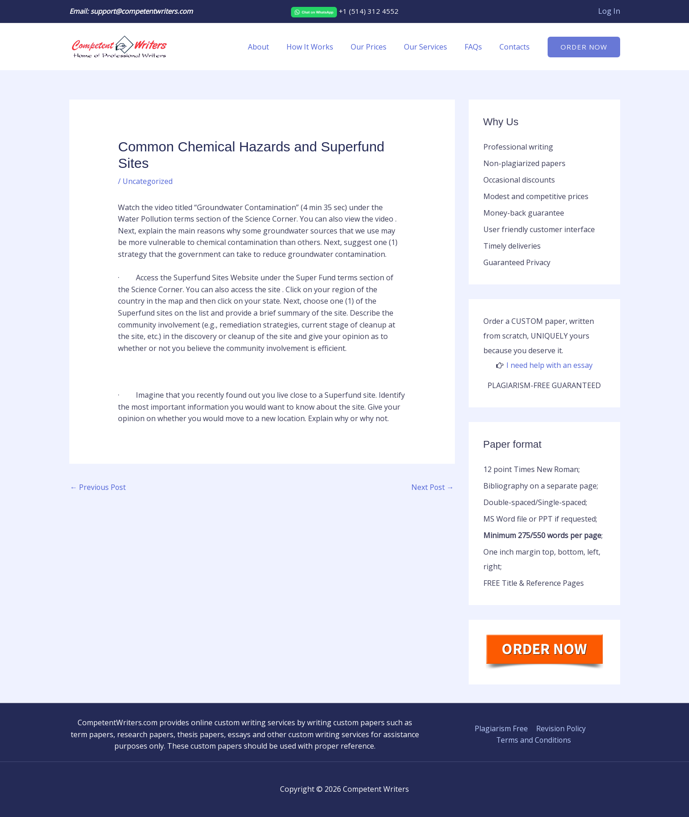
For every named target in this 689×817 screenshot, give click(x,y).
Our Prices (378, 47)
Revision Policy (560, 728)
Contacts (516, 47)
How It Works (322, 47)
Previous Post (98, 487)
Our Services (432, 47)
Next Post (432, 487)
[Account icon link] (609, 11)
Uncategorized (148, 181)
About (273, 47)
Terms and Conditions (534, 740)
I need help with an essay (549, 365)
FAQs (477, 47)
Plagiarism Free (501, 728)
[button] (584, 47)
